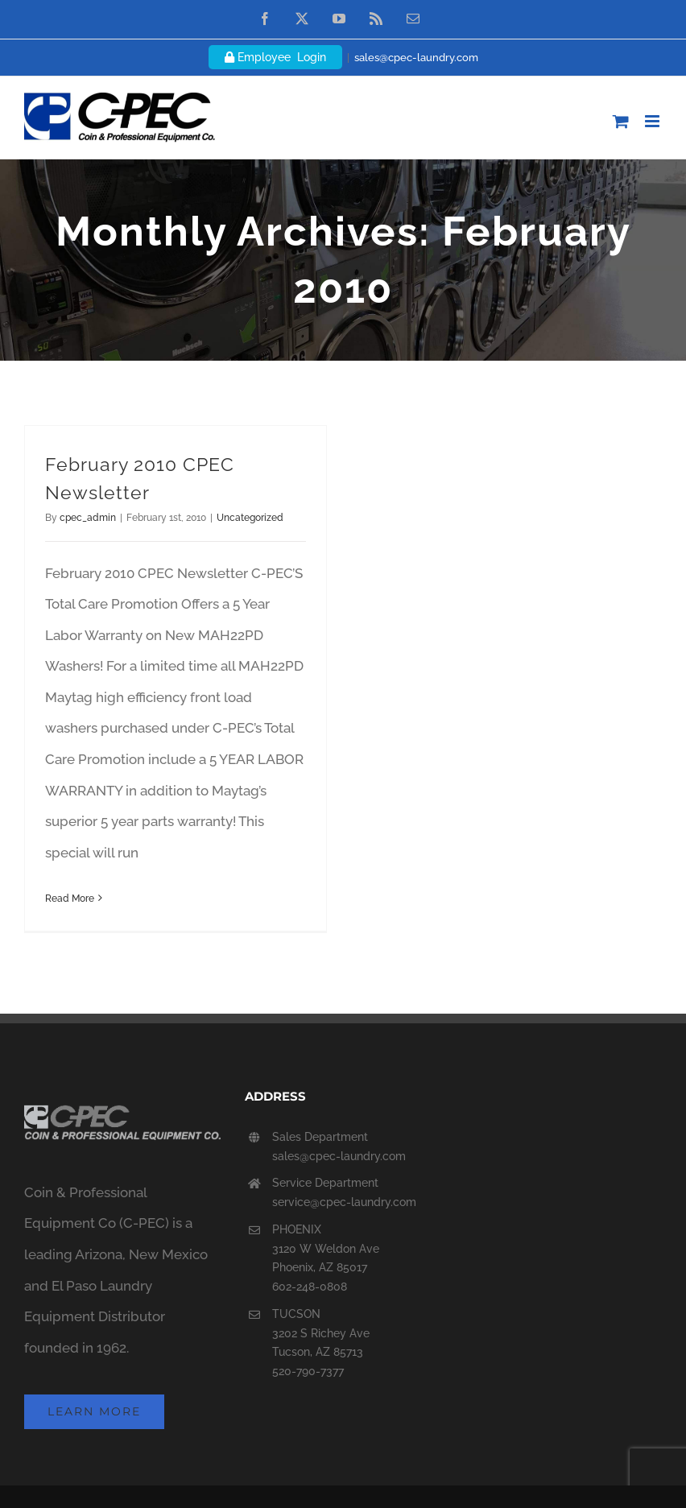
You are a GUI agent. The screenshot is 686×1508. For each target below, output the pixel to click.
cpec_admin (88, 517)
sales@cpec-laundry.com (416, 58)
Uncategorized (250, 517)
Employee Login (275, 57)
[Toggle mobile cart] (621, 121)
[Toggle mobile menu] (653, 121)
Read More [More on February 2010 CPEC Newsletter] (69, 898)
